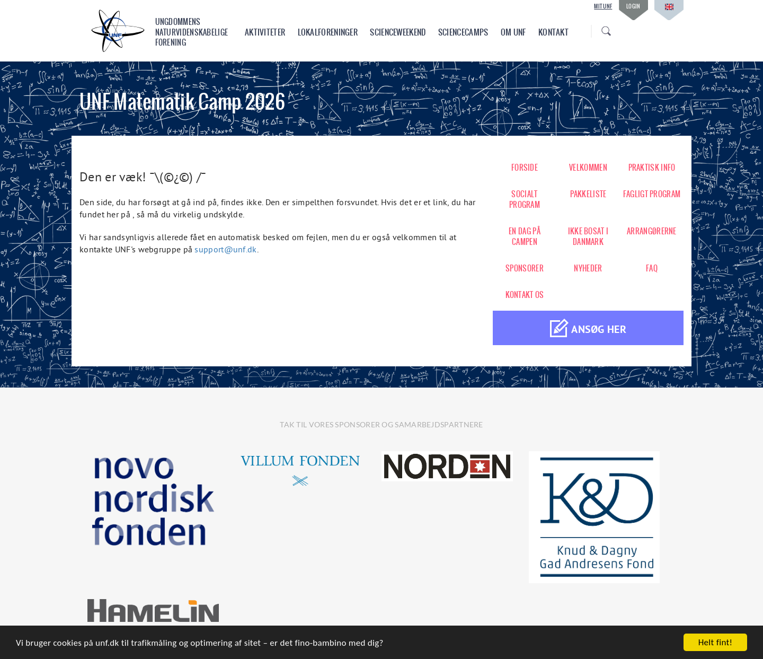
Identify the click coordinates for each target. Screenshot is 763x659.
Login (633, 6)
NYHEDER (588, 268)
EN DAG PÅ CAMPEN (524, 236)
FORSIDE (524, 167)
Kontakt (553, 32)
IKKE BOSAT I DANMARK (588, 236)
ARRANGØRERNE (652, 231)
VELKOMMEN (588, 167)
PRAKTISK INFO (652, 167)
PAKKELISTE (588, 194)
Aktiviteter (265, 32)
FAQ (652, 268)
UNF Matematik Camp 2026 (182, 101)
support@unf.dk (225, 249)
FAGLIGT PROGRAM (652, 194)
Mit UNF (603, 6)
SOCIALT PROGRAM (524, 199)
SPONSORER (524, 268)
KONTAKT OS (524, 295)
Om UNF (513, 32)
